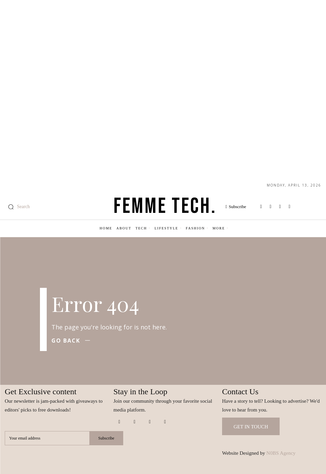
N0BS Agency (281, 453)
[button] (17, 207)
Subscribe (106, 437)
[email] (47, 438)
